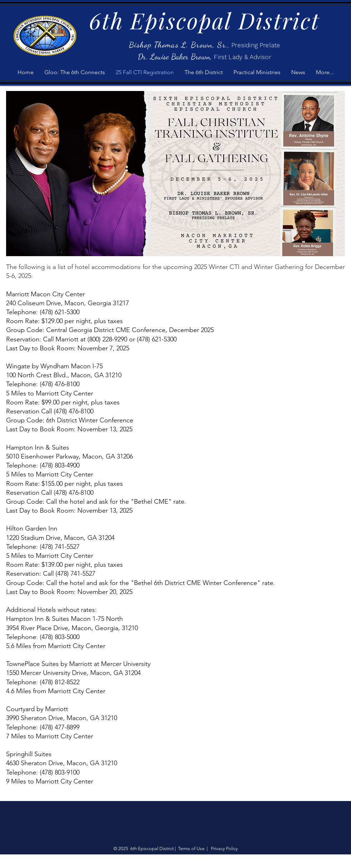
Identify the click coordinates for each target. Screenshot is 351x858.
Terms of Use (191, 848)
